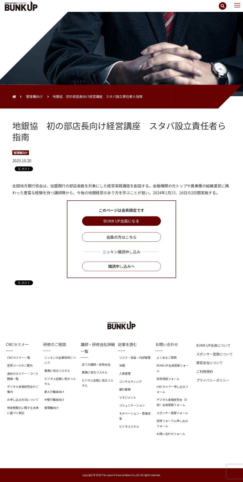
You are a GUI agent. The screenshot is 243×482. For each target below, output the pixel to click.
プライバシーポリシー (212, 380)
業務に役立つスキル (57, 371)
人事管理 (125, 373)
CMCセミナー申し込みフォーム (172, 389)
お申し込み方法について (22, 399)
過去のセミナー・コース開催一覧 (22, 376)
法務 (122, 365)
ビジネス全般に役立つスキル (60, 381)
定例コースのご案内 (20, 365)
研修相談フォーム (168, 379)
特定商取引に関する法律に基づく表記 (22, 410)
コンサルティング (130, 381)
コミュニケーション (132, 405)
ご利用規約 (204, 371)
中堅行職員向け (54, 399)
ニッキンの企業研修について (60, 360)
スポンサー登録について (214, 354)
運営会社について (209, 362)
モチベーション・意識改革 (134, 416)
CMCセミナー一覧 (18, 357)
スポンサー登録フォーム (172, 413)
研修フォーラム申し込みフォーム (172, 423)
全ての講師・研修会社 (96, 364)
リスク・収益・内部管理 (134, 357)
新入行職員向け (54, 392)
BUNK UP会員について (213, 345)
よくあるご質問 (167, 357)
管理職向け (34, 96)
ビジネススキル (129, 426)
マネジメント (127, 397)
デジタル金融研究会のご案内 (22, 389)
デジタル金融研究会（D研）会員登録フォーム (172, 402)
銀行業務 (125, 389)
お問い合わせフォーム (171, 434)
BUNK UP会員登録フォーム (172, 368)
